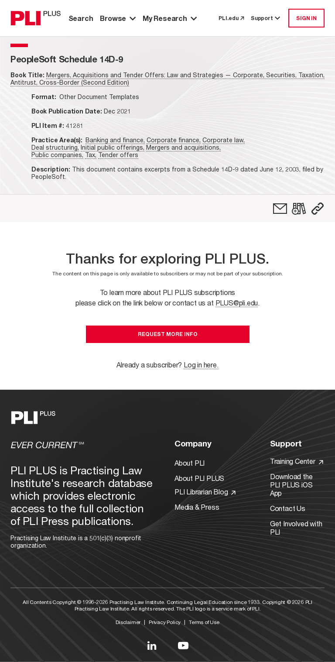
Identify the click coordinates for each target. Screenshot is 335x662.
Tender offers (118, 154)
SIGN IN (306, 18)
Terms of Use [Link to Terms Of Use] (204, 622)
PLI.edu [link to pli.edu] (231, 18)
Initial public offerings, (112, 147)
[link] (280, 209)
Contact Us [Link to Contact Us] (287, 508)
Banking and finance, (115, 140)
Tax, (90, 154)
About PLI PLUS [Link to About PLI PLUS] (199, 478)
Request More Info (168, 334)
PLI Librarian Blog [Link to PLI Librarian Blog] (205, 491)
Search (80, 18)
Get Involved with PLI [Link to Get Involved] (296, 527)
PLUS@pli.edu (236, 302)
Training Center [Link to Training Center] (296, 461)
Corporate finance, (174, 140)
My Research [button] (170, 18)
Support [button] (266, 18)
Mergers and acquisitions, (183, 147)
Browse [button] (118, 18)
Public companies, (57, 154)
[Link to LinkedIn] (152, 645)
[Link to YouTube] (183, 645)
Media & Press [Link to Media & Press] (196, 507)
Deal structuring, (55, 147)
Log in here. (201, 364)
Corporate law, (223, 140)
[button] (318, 209)
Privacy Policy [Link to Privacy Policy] (165, 622)
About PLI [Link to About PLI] (189, 463)
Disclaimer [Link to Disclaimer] (128, 622)
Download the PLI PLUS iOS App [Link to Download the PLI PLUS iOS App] (291, 484)
